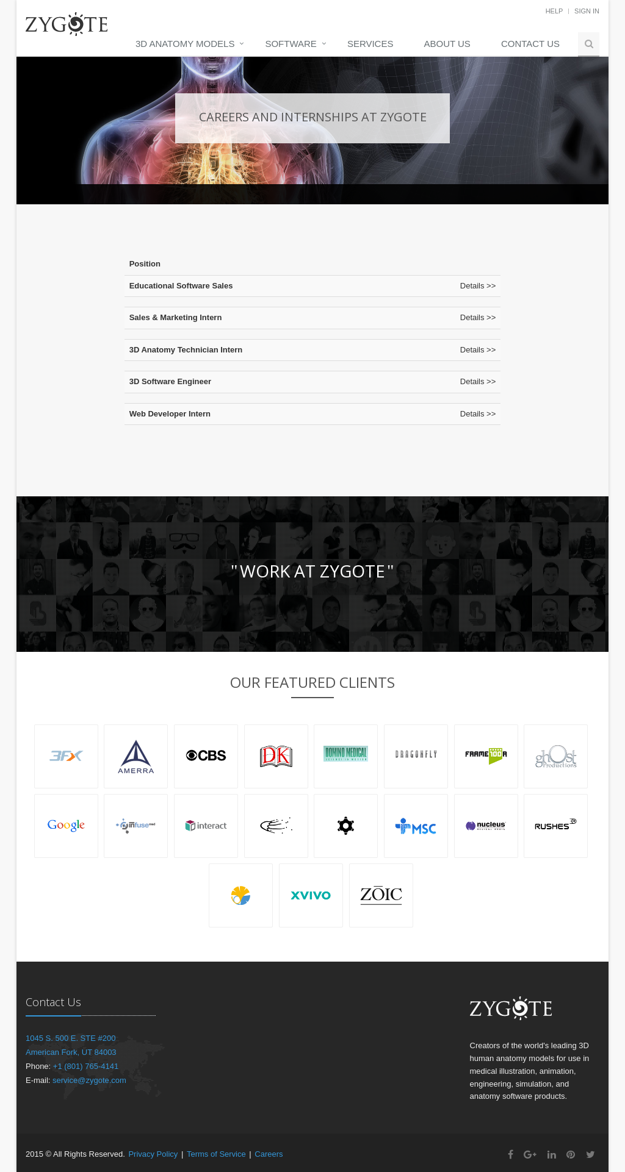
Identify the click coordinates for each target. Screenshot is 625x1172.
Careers (269, 1154)
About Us (447, 43)
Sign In (586, 11)
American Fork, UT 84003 (71, 1052)
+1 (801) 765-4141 (85, 1066)
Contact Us (530, 43)
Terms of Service (216, 1154)
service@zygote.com (89, 1080)
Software (290, 43)
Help (554, 11)
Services (370, 43)
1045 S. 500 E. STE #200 (70, 1038)
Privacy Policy (153, 1154)
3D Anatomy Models (185, 43)
